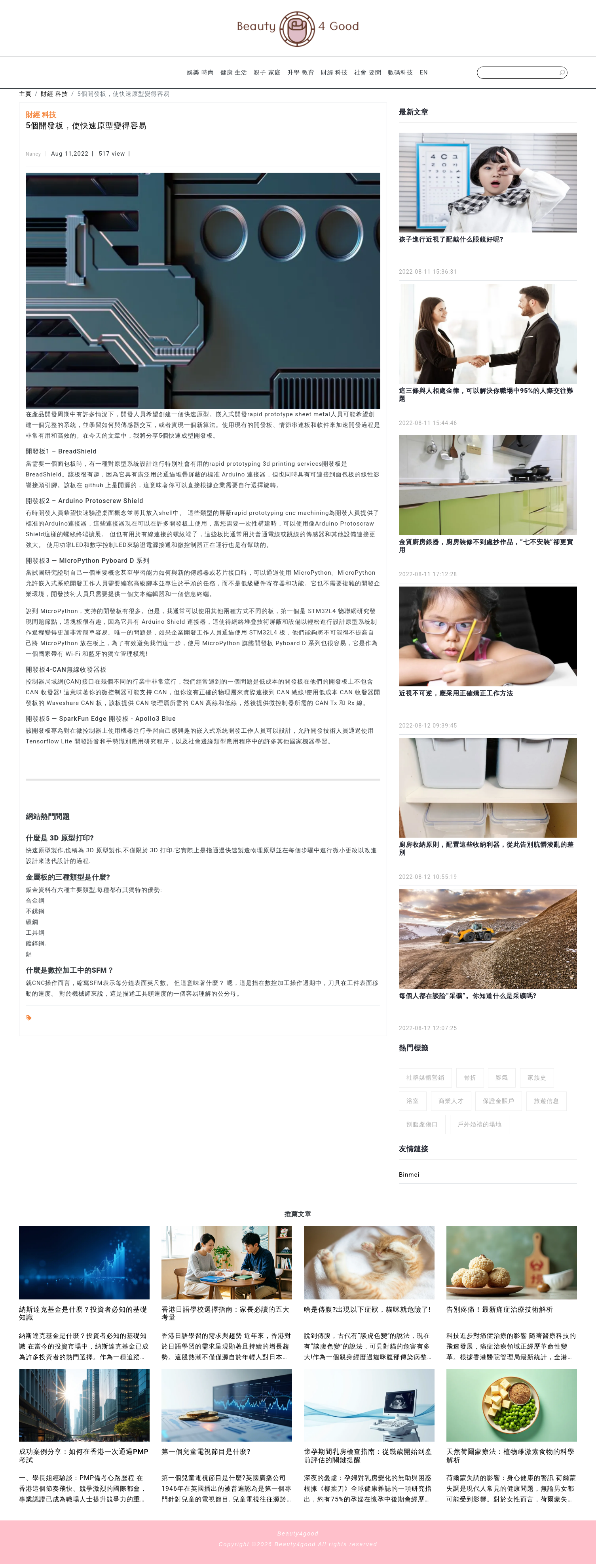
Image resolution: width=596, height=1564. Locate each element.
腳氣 (501, 1077)
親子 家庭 (267, 72)
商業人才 (451, 1101)
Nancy (33, 154)
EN (423, 72)
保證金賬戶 (498, 1101)
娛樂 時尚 (200, 72)
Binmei (409, 1174)
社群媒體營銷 (425, 1077)
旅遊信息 (546, 1101)
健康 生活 (234, 72)
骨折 (470, 1077)
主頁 (25, 93)
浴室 (412, 1101)
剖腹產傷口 (422, 1124)
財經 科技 (334, 72)
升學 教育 (301, 72)
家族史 (537, 1077)
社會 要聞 (368, 72)
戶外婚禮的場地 (479, 1124)
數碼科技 (400, 72)
